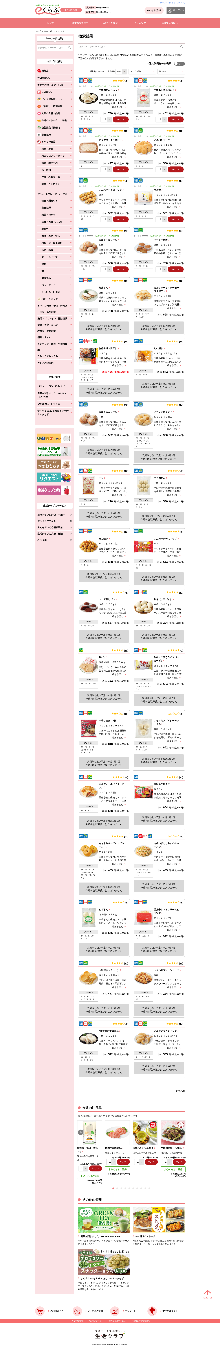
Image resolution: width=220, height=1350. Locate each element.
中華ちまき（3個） (108, 720)
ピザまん (103, 909)
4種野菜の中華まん (108, 1031)
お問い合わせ (95, 1321)
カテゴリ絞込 (141, 71)
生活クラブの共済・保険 (52, 534)
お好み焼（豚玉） (108, 348)
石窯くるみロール (108, 411)
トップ (38, 31)
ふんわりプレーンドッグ (166, 970)
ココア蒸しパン (107, 599)
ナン (101, 478)
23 (181, 777)
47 (126, 231)
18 (126, 714)
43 (126, 836)
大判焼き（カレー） (109, 970)
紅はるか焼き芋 (162, 784)
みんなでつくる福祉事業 (52, 528)
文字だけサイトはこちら (172, 3)
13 (181, 281)
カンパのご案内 (45, 363)
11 (126, 281)
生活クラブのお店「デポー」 (52, 515)
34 (181, 231)
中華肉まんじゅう (108, 90)
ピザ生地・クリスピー (110, 140)
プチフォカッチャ (163, 411)
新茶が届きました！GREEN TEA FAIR (51, 395)
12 (181, 592)
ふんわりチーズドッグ (165, 538)
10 (181, 131)
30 (126, 405)
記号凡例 (180, 1091)
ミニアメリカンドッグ (165, 1031)
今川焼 (157, 189)
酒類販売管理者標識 (141, 1321)
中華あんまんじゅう (164, 90)
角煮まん (103, 287)
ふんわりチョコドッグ (110, 189)
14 (181, 181)
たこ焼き (103, 538)
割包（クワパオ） (163, 599)
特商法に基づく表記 (117, 1321)
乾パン (102, 657)
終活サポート (52, 541)
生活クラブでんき (52, 522)
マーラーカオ (161, 239)
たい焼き (158, 348)
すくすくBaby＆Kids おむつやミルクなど (53, 413)
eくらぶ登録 (154, 10)
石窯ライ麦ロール (108, 239)
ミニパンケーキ (162, 140)
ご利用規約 (78, 1321)
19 (126, 131)
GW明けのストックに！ (49, 404)
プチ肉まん (159, 478)
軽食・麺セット (50, 31)
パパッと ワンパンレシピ (51, 386)
